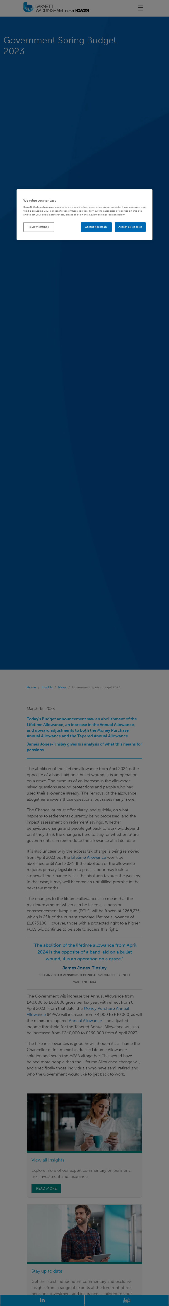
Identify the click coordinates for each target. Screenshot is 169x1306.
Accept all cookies (130, 227)
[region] (84, 214)
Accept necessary (96, 227)
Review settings (39, 227)
